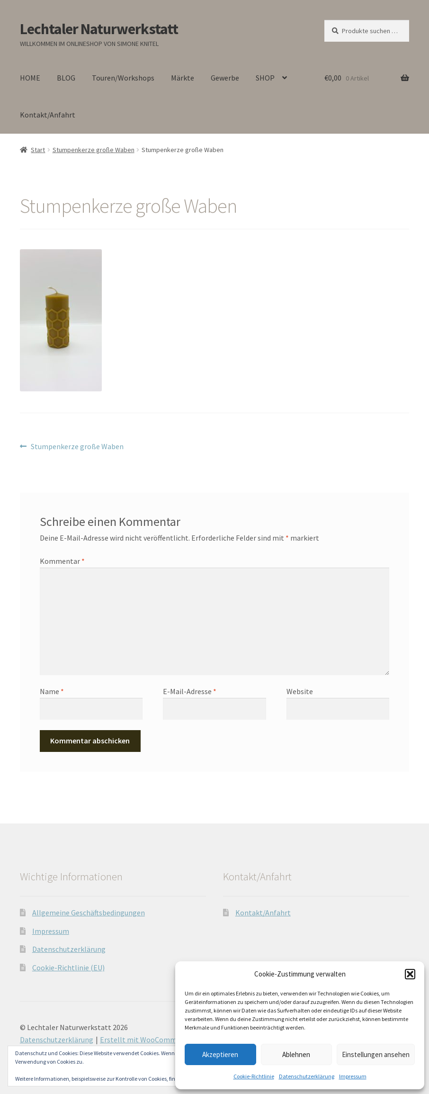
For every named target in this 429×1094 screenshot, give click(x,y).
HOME (30, 77)
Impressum (352, 1076)
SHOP (265, 77)
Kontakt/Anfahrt (47, 114)
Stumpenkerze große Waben (93, 149)
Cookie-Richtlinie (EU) (68, 967)
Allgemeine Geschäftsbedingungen (88, 912)
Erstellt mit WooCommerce (145, 1039)
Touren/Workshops (123, 77)
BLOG (66, 77)
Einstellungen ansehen (376, 1054)
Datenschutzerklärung (306, 1076)
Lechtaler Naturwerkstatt (99, 28)
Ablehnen (296, 1054)
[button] (410, 974)
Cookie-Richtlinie (253, 1076)
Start (38, 149)
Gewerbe (225, 77)
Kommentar (62, 561)
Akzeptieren (220, 1054)
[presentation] (105, 742)
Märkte (182, 77)
